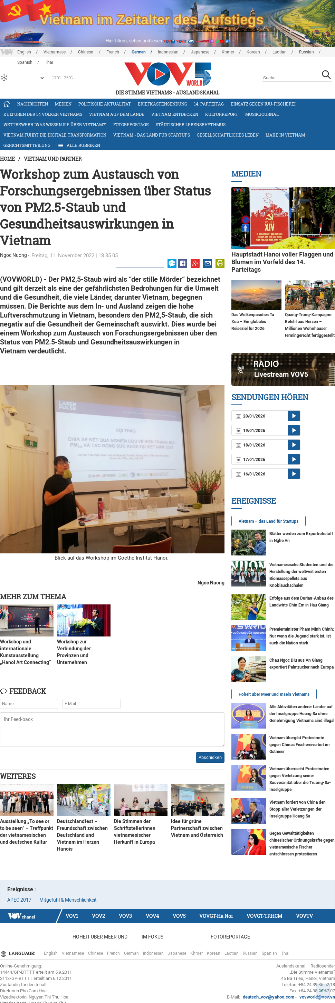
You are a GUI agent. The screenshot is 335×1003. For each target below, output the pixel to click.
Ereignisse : (21, 889)
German (139, 52)
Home (7, 159)
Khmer (228, 52)
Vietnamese (55, 52)
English (24, 52)
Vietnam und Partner (53, 159)
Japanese (200, 52)
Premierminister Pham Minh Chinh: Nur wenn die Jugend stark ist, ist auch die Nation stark (301, 636)
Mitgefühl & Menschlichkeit (68, 900)
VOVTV (304, 916)
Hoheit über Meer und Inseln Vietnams (274, 694)
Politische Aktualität (104, 104)
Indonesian (168, 52)
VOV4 (152, 916)
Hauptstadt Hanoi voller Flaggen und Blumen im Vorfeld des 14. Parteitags (282, 262)
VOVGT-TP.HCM (264, 916)
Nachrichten (32, 104)
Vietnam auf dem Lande (116, 114)
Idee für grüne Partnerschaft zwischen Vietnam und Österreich (197, 828)
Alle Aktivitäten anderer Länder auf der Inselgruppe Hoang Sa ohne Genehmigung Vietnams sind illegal (301, 713)
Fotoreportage (131, 124)
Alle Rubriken (78, 145)
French (112, 52)
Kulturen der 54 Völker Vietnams (42, 114)
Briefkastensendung (162, 104)
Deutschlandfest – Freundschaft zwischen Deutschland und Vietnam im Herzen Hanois (82, 835)
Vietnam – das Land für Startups (268, 521)
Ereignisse (253, 501)
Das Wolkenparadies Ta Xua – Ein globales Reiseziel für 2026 (252, 321)
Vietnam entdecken (174, 114)
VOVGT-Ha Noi (216, 916)
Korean (253, 52)
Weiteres (18, 776)
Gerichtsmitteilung (26, 145)
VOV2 (98, 916)
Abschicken (210, 757)
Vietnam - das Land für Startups (151, 135)
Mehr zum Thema (33, 596)
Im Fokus (152, 937)
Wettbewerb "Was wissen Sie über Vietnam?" (54, 124)
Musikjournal (262, 114)
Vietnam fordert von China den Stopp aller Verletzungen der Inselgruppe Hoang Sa (297, 809)
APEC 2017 (19, 900)
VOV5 (179, 916)
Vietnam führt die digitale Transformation (54, 135)
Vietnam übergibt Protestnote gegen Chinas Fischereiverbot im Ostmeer (299, 744)
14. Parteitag (209, 104)
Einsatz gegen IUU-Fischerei (263, 104)
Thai (285, 953)
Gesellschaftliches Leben (228, 135)
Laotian (279, 52)
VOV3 (125, 916)
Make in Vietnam (285, 135)
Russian (306, 52)
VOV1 (72, 916)
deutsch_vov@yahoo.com (268, 997)
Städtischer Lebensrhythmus (191, 124)
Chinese (86, 52)
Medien (63, 104)
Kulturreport (221, 114)
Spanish (269, 953)
